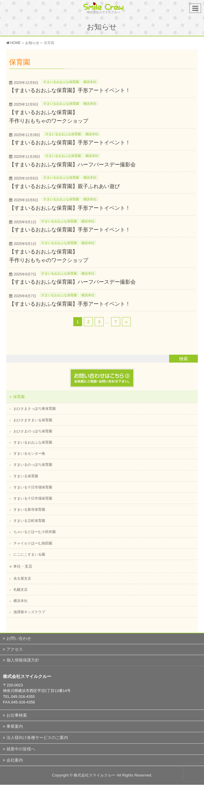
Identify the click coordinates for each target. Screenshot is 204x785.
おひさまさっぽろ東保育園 (34, 409)
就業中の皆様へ (20, 749)
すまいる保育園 (25, 476)
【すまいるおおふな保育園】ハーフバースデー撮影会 (72, 164)
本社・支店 (22, 566)
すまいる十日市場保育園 (32, 487)
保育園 (19, 397)
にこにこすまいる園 (29, 554)
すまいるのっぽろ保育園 (32, 465)
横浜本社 (90, 82)
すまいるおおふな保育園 (61, 82)
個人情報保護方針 (22, 660)
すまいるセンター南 (29, 453)
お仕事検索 (16, 715)
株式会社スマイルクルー (94, 775)
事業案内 (14, 726)
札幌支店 (20, 590)
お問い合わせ (18, 638)
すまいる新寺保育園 (29, 509)
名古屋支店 (22, 578)
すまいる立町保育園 (29, 521)
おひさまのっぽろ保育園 (32, 431)
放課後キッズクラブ (29, 612)
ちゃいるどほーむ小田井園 (34, 532)
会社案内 (14, 760)
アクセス (14, 649)
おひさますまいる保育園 (32, 420)
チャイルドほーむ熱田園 (32, 543)
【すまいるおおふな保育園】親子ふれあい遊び (64, 186)
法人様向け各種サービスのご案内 (37, 737)
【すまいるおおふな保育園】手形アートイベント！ (69, 90)
